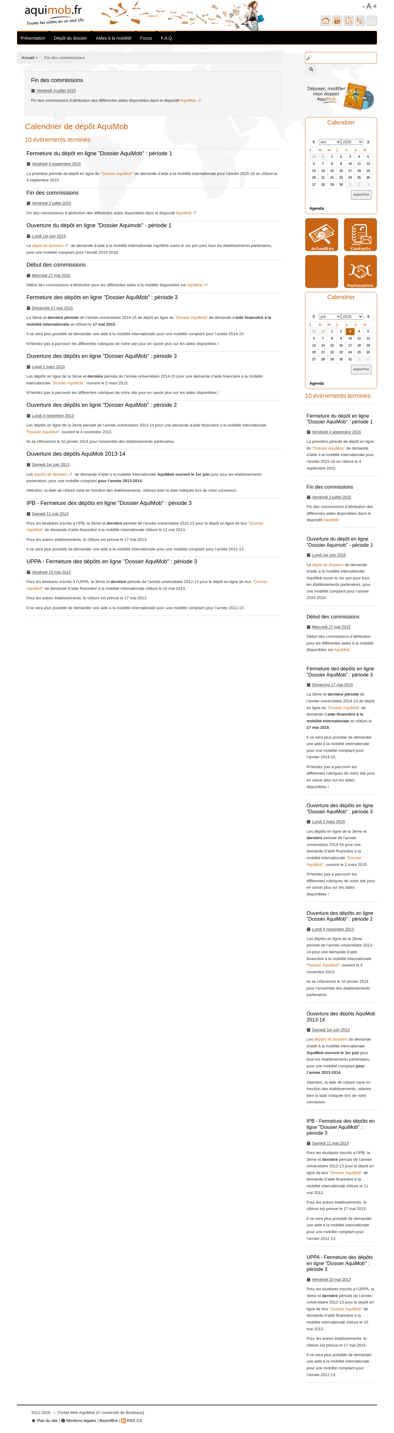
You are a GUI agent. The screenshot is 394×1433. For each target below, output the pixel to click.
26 (368, 177)
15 (332, 171)
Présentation (33, 38)
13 (314, 171)
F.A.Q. (167, 38)
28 (323, 184)
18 (359, 171)
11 (359, 163)
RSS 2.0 (131, 1420)
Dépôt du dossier (70, 38)
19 (368, 171)
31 (323, 156)
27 (314, 184)
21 (323, 177)
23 (341, 177)
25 (359, 177)
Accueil (28, 57)
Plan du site (44, 1420)
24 (350, 177)
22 (332, 177)
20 (314, 177)
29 (332, 184)
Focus (146, 38)
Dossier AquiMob (43, 432)
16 (341, 171)
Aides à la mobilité (113, 38)
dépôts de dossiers (50, 474)
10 (350, 163)
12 (368, 163)
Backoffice (108, 1420)
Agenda (316, 208)
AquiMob (188, 100)
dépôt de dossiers (47, 245)
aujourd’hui (361, 194)
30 (314, 156)
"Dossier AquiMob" (116, 173)
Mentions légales (78, 1420)
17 (350, 171)
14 (323, 171)
